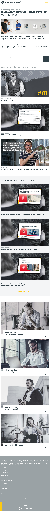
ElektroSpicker (4, 470)
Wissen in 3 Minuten (6, 475)
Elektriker (31, 52)
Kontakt (3, 491)
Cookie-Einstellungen (6, 480)
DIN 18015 (10, 52)
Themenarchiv (4, 478)
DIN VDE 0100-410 (17, 52)
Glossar (3, 493)
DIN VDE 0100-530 (25, 52)
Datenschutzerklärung (6, 488)
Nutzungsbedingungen (6, 485)
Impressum (4, 483)
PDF (45, 59)
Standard (26, 53)
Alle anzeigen (25, 292)
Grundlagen (18, 53)
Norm (22, 53)
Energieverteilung (38, 52)
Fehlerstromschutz (5, 53)
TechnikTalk (4, 467)
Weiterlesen (7, 57)
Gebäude (12, 53)
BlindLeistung (4, 472)
